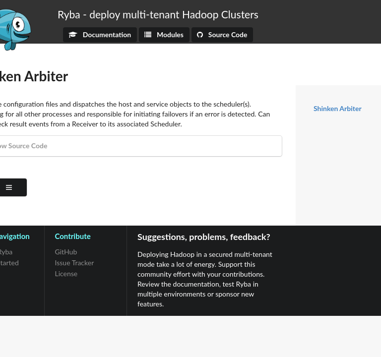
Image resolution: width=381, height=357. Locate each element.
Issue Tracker (74, 262)
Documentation (99, 34)
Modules (164, 34)
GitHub (66, 252)
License (66, 273)
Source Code (222, 34)
